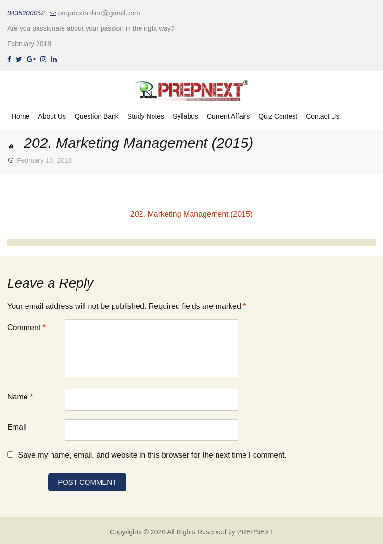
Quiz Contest (277, 116)
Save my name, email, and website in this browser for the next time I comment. (152, 455)
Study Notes (146, 116)
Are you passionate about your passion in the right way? (91, 28)
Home (20, 116)
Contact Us (322, 116)
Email (16, 427)
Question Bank (97, 116)
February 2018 (29, 44)
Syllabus (185, 116)
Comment (26, 327)
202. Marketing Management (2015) (191, 214)
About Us (52, 116)
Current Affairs (228, 116)
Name (20, 397)
